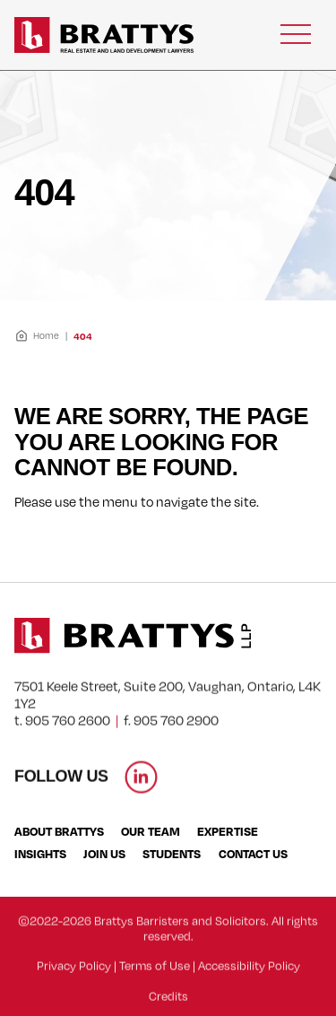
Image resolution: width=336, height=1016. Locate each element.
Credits (168, 1008)
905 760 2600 (67, 732)
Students (171, 853)
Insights (40, 853)
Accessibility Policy (249, 977)
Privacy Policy (74, 977)
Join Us (104, 853)
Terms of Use (154, 977)
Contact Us (253, 853)
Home (36, 336)
